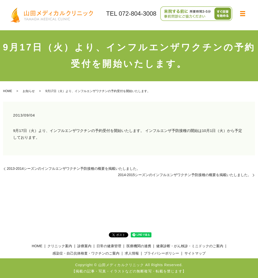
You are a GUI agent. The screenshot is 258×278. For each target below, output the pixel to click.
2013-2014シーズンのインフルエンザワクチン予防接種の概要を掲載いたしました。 (73, 168)
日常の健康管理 (108, 246)
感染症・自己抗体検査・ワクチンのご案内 (85, 253)
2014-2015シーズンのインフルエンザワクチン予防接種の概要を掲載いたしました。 (184, 175)
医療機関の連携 (138, 246)
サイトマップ (195, 253)
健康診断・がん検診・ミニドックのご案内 (189, 246)
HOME (7, 91)
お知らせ (29, 91)
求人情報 (132, 253)
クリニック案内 (59, 246)
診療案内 (84, 246)
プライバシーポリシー (161, 253)
